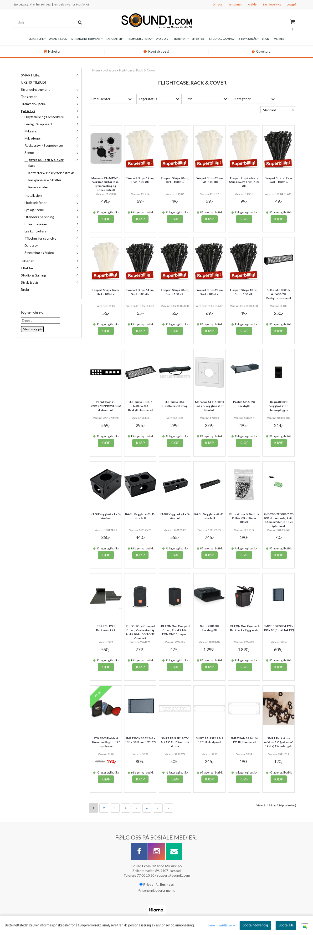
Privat (146, 884)
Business (165, 884)
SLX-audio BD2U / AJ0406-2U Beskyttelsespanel (278, 294)
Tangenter (29, 97)
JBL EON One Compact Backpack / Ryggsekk (244, 628)
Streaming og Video (39, 253)
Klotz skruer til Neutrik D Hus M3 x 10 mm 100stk (244, 518)
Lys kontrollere (35, 231)
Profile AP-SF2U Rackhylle (244, 404)
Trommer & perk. (33, 104)
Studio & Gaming (33, 275)
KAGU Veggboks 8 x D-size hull (209, 516)
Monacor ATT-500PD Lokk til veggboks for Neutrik (209, 406)
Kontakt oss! (156, 51)
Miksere (30, 131)
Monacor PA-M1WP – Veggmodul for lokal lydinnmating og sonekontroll (105, 184)
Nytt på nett (235, 4)
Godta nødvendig (255, 925)
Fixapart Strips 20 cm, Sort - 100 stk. (175, 292)
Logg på (291, 4)
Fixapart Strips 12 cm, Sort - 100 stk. (278, 180)
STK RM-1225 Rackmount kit (105, 628)
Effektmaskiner (36, 224)
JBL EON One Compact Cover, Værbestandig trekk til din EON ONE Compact (140, 632)
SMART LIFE (30, 75)
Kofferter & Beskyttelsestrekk (51, 173)
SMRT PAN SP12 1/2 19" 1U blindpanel (209, 740)
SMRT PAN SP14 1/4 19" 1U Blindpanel (244, 740)
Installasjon (33, 195)
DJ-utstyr (32, 245)
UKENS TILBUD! (33, 82)
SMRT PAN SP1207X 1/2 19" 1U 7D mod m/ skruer (175, 742)
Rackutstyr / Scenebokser (44, 145)
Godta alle (285, 925)
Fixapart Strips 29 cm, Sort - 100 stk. (209, 292)
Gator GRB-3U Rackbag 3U (209, 628)
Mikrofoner (33, 138)
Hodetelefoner (36, 203)
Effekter (27, 268)
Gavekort (261, 51)
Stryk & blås (30, 282)
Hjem (96, 70)
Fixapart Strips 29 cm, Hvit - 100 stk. (209, 180)
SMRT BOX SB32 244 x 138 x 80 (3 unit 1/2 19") (140, 740)
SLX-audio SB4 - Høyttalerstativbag (174, 404)
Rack (31, 166)
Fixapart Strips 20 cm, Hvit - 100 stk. (175, 180)
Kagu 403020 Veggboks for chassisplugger (278, 406)
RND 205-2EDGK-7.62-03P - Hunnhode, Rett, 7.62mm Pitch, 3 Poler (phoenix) (278, 520)
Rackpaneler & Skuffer (44, 180)
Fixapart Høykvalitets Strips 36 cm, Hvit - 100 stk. (244, 182)
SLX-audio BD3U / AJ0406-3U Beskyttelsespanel (140, 406)
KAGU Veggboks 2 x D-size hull (140, 516)
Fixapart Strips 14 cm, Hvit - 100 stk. (106, 292)
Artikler (253, 4)
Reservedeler (38, 187)
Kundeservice (272, 4)
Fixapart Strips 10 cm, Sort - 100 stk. (244, 292)
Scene (29, 153)
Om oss (217, 4)
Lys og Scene (34, 210)
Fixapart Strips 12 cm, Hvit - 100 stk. (140, 180)
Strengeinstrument (35, 89)
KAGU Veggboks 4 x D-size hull (175, 516)
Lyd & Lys (28, 111)
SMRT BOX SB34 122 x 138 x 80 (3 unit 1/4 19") (278, 628)
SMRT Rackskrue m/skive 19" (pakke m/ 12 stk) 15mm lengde (278, 742)
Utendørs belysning (39, 217)
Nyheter (52, 51)
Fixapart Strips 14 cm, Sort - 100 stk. (140, 292)
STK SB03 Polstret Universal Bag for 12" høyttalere (106, 742)
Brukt (25, 289)
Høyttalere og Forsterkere (44, 117)
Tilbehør (27, 261)
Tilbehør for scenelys (40, 238)
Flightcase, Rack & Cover (44, 160)
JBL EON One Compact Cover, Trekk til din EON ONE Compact (175, 630)
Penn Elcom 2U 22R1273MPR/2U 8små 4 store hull (106, 406)
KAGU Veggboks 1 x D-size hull (106, 516)
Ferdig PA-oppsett (38, 124)
